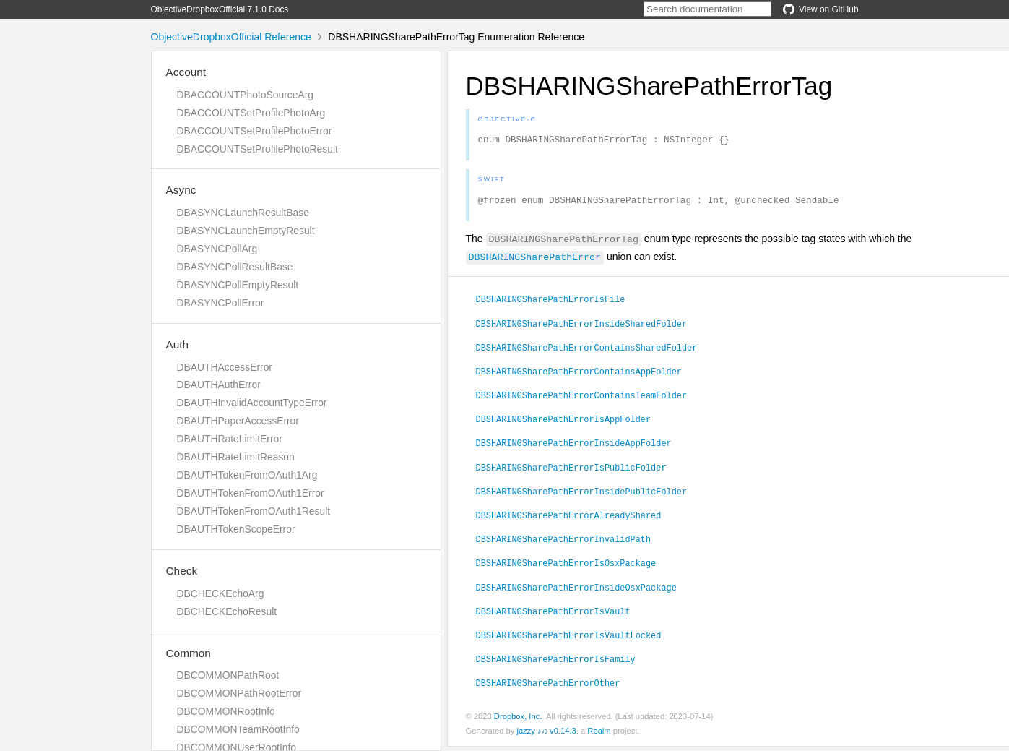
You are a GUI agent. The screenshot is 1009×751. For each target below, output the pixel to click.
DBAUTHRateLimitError (229, 439)
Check (182, 571)
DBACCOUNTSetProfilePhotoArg (251, 113)
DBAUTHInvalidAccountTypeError (252, 402)
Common (188, 653)
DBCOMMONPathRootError (239, 693)
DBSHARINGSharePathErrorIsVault (553, 615)
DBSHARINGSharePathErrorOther (548, 686)
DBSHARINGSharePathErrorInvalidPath (563, 543)
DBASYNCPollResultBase (235, 266)
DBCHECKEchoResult (227, 611)
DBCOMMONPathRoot (228, 675)
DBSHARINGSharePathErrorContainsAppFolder (579, 375)
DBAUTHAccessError (224, 367)
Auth (177, 344)
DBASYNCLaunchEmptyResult (246, 230)
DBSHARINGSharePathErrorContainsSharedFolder (587, 351)
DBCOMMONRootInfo (226, 711)
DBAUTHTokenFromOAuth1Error (250, 493)
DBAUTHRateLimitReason (236, 457)
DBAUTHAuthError (219, 384)
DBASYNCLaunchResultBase (243, 212)
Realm (598, 735)
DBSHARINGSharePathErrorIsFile (550, 303)
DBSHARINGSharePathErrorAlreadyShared (569, 519)
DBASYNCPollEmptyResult (238, 285)
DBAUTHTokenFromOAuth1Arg (247, 475)
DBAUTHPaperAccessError (238, 420)
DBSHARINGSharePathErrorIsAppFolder (563, 423)
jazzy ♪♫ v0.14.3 (546, 735)
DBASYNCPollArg (217, 248)
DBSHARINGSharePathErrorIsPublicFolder (571, 471)
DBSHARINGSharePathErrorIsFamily (556, 663)
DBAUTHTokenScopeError (236, 529)
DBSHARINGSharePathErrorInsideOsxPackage (576, 591)
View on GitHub (820, 9)
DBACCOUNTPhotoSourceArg (245, 94)
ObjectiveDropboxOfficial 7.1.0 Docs (220, 9)
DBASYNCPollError (220, 303)
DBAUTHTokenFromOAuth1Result (254, 511)
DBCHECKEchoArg (220, 593)
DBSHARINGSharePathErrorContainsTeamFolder (582, 399)
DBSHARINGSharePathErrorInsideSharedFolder (582, 327)
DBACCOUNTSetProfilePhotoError (254, 131)
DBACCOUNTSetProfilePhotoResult (257, 149)
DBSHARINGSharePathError (535, 260)
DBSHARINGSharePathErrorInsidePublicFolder (582, 495)
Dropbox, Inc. (518, 720)
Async (181, 190)
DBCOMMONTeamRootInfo (238, 729)
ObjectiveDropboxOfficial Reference (231, 37)
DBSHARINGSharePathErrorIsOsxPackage (566, 566)
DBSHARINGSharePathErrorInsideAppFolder (574, 446)
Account (186, 72)
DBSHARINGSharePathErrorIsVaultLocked (569, 639)
